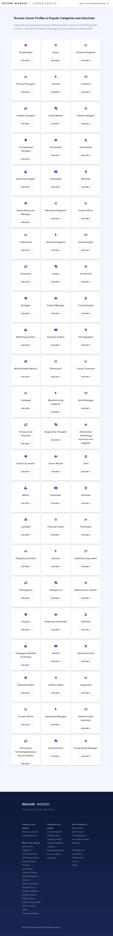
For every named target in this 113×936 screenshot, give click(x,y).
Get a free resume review (94, 3)
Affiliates (76, 843)
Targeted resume (30, 835)
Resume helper (29, 861)
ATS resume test (29, 854)
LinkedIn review (54, 832)
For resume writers (80, 839)
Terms (74, 865)
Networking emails (55, 850)
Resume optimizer (30, 883)
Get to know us (79, 824)
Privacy (75, 861)
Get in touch (78, 832)
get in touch (59, 28)
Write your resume (31, 843)
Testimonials (77, 857)
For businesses (79, 835)
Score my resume (30, 832)
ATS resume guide (30, 857)
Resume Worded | (29, 3)
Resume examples (30, 913)
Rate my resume (29, 872)
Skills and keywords (31, 902)
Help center (77, 828)
